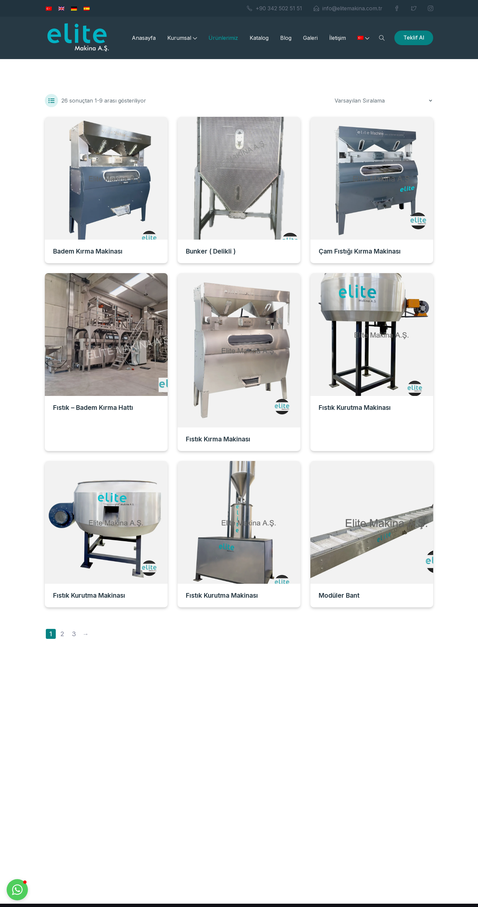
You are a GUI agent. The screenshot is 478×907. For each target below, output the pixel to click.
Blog (285, 38)
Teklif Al (413, 37)
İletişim (337, 38)
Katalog (259, 38)
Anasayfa (144, 38)
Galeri (310, 38)
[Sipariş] (383, 100)
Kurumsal (182, 38)
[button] (17, 889)
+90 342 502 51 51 (274, 8)
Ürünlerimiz (223, 38)
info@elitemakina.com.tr (348, 8)
